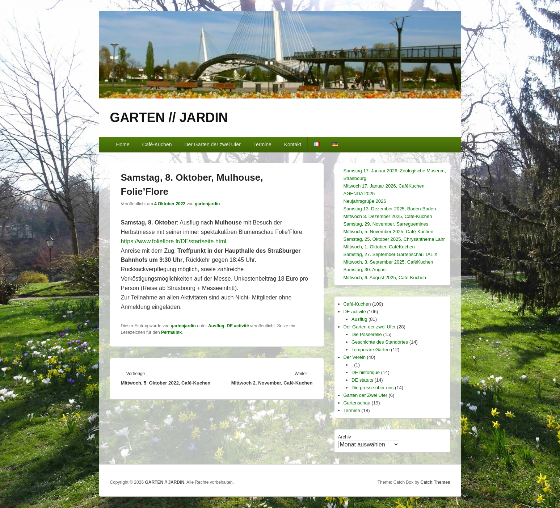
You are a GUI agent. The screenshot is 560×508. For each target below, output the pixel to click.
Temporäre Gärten (370, 349)
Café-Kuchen (157, 144)
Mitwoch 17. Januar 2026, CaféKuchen (384, 186)
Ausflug (216, 325)
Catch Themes (435, 482)
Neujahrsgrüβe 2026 (365, 201)
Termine (262, 144)
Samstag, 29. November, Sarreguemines (386, 224)
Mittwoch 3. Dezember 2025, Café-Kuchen (388, 216)
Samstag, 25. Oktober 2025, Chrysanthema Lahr (394, 239)
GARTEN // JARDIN (169, 117)
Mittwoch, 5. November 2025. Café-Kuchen (389, 231)
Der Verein (355, 357)
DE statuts (362, 380)
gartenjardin (207, 203)
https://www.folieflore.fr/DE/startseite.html (174, 241)
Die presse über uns (372, 387)
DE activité (238, 325)
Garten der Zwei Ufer (365, 395)
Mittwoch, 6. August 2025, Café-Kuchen (385, 277)
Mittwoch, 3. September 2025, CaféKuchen (388, 262)
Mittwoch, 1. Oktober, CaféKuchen (379, 246)
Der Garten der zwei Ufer (212, 144)
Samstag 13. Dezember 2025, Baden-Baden (390, 208)
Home (122, 144)
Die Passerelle (366, 334)
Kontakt (292, 144)
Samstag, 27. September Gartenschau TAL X (391, 254)
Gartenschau (357, 403)
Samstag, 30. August (365, 269)
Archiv (344, 437)
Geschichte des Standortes (379, 342)
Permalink (171, 332)
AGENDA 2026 (359, 193)
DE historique (365, 372)
